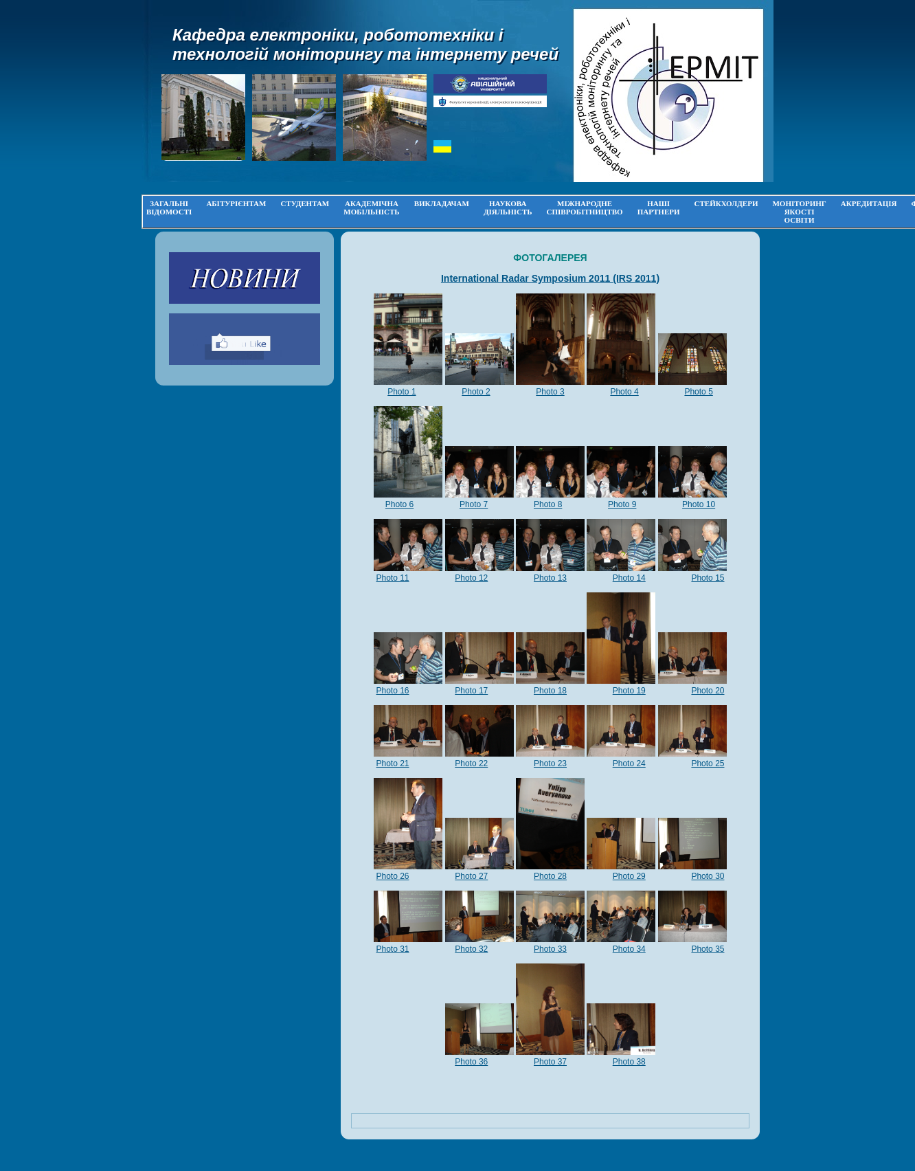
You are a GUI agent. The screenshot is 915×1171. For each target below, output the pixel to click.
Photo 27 (471, 876)
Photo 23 (550, 763)
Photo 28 (550, 876)
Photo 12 (471, 578)
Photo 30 (707, 876)
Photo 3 (550, 392)
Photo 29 (629, 876)
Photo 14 (629, 578)
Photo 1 (401, 392)
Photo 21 (392, 763)
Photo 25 (707, 763)
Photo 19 (629, 690)
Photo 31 (392, 949)
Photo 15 (707, 578)
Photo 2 (476, 392)
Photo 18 (550, 690)
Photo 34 (629, 949)
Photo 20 (707, 690)
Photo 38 (629, 1062)
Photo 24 (629, 763)
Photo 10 (698, 504)
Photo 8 (548, 504)
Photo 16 (392, 690)
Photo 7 (474, 504)
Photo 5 (698, 392)
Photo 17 (471, 690)
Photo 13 (550, 578)
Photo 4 (624, 392)
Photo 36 (471, 1062)
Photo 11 (392, 578)
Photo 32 (471, 949)
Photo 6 (399, 504)
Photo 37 (550, 1062)
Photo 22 (471, 763)
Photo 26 (392, 876)
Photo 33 (550, 949)
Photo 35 (707, 949)
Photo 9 (622, 504)
